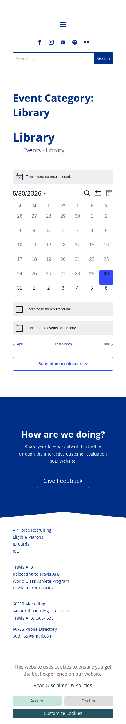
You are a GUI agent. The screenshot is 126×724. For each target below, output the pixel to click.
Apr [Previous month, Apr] (18, 344)
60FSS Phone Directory (35, 629)
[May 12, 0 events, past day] (49, 248)
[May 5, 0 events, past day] (49, 234)
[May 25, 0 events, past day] (34, 277)
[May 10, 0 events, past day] (20, 248)
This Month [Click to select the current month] (63, 344)
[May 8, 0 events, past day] (91, 234)
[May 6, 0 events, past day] (63, 234)
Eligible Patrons (28, 537)
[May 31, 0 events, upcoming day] (20, 292)
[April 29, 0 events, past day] (63, 220)
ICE (16, 551)
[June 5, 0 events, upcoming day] (91, 292)
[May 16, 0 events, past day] (106, 248)
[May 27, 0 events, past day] (63, 277)
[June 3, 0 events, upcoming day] (63, 292)
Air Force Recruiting (32, 530)
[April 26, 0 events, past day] (20, 220)
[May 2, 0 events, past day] (106, 220)
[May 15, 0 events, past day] (91, 248)
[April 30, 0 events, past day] (77, 220)
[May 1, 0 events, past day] (91, 220)
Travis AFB (23, 567)
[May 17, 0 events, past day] (20, 263)
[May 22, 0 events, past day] (91, 263)
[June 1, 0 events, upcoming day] (34, 292)
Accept (37, 701)
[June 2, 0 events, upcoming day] (49, 292)
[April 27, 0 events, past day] (34, 220)
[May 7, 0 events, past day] (77, 234)
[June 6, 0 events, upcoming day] (106, 292)
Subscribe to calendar (59, 363)
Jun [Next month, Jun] (108, 344)
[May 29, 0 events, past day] (91, 277)
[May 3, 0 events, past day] (20, 234)
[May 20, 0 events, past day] (63, 263)
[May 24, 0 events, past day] (20, 277)
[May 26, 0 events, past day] (49, 277)
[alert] (63, 177)
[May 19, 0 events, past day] (49, 263)
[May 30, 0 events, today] (106, 277)
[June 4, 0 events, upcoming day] (77, 292)
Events (32, 150)
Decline (89, 701)
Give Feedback (63, 481)
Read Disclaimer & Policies (63, 685)
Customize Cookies (63, 713)
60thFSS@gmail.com (32, 636)
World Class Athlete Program (41, 581)
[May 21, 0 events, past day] (77, 263)
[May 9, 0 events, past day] (106, 234)
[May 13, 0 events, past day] (63, 248)
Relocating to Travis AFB (36, 574)
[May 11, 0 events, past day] (34, 248)
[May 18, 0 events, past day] (34, 263)
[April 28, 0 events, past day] (49, 220)
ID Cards (21, 544)
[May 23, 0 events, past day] (106, 263)
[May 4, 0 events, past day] (34, 234)
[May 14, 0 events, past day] (77, 248)
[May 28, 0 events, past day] (77, 277)
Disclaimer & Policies (33, 588)
